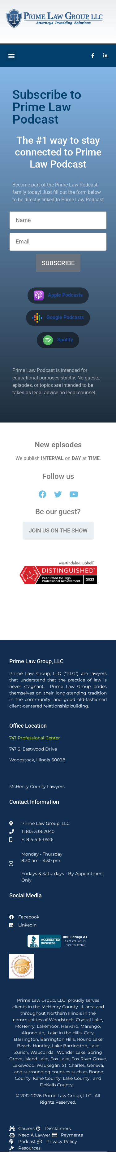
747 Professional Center (34, 738)
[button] (11, 55)
